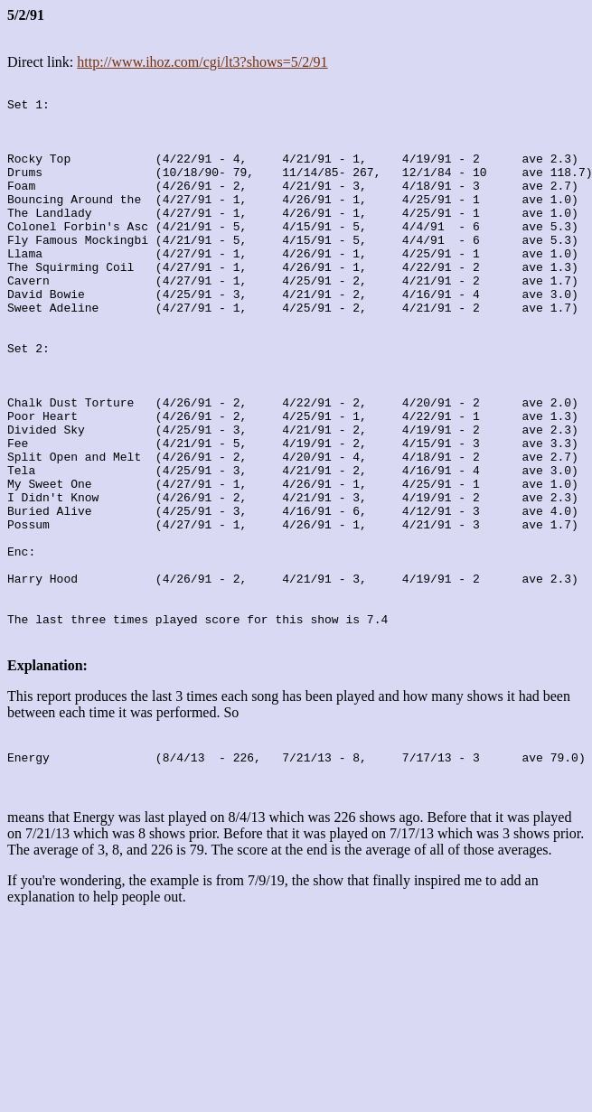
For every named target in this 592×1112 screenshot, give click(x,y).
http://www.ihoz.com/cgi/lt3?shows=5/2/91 (202, 62)
